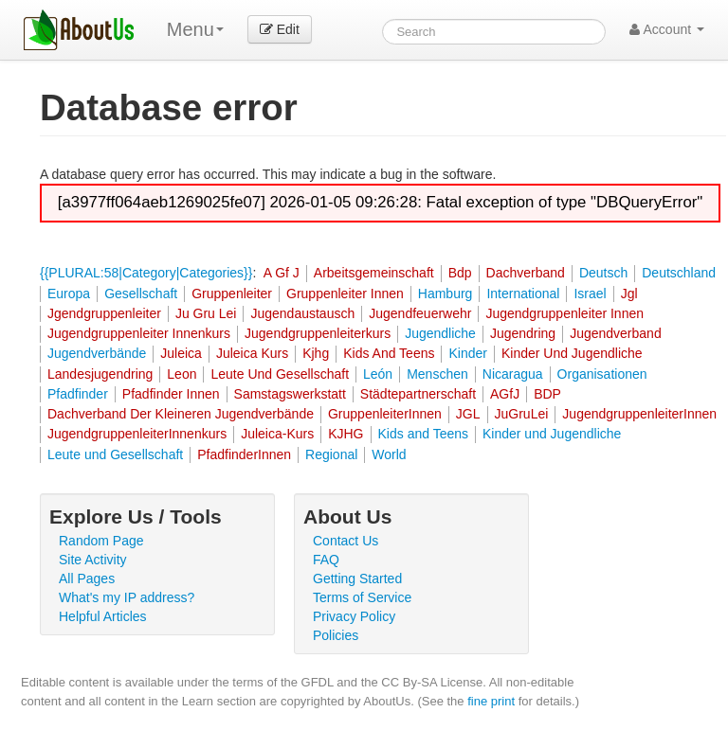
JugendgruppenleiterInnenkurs (137, 433)
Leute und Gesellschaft (115, 454)
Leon (181, 374)
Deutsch (603, 272)
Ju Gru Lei (206, 313)
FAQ (326, 559)
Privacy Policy (354, 616)
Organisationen (602, 374)
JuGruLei (522, 413)
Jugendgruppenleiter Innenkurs (138, 333)
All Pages (87, 578)
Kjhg (315, 353)
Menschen (437, 374)
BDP (547, 393)
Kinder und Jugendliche (551, 433)
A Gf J (282, 272)
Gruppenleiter (231, 293)
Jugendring (522, 333)
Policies (335, 635)
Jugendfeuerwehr (420, 313)
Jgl (629, 293)
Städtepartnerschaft (418, 393)
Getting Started (357, 578)
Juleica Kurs (252, 353)
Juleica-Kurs (277, 433)
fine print (491, 701)
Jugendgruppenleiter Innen (564, 313)
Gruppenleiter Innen (345, 293)
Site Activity (93, 559)
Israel (589, 293)
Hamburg (445, 293)
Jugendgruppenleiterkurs (318, 333)
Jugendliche (440, 333)
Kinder (467, 353)
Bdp (460, 272)
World (389, 454)
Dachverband (525, 272)
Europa (68, 293)
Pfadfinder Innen (171, 393)
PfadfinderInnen (244, 454)
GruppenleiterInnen (385, 413)
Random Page (101, 540)
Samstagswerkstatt (290, 393)
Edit (280, 29)
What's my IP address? (126, 597)
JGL (468, 413)
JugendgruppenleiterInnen (639, 413)
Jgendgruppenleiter (104, 313)
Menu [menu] (195, 29)
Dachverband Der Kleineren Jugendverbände (180, 413)
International (522, 293)
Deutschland (679, 272)
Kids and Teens (423, 433)
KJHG (345, 433)
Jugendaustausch (302, 313)
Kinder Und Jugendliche (572, 353)
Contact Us (345, 540)
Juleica (181, 353)
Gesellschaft (140, 293)
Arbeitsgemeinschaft (374, 272)
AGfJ (504, 393)
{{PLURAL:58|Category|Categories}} (146, 272)
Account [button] (666, 29)
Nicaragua (512, 374)
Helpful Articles (103, 616)
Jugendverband (616, 333)
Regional (331, 454)
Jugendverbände (96, 353)
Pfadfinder (77, 393)
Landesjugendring (100, 374)
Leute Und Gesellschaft (279, 374)
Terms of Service (362, 597)
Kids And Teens (388, 353)
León (377, 374)
